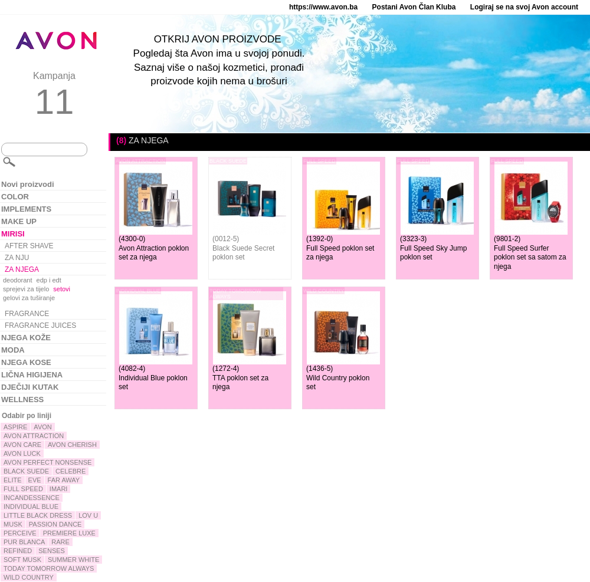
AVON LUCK (22, 453)
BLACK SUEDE (26, 471)
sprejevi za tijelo (26, 288)
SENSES (51, 550)
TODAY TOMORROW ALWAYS (49, 568)
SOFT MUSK (22, 559)
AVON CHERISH (72, 444)
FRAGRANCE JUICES (40, 325)
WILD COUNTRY (29, 577)
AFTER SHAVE (29, 246)
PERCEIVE (20, 533)
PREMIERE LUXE (69, 533)
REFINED (18, 550)
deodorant (17, 280)
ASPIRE (15, 426)
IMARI (59, 488)
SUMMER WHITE (73, 559)
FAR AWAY (64, 480)
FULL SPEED (23, 488)
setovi (61, 288)
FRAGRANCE (27, 314)
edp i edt (49, 280)
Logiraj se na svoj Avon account (524, 7)
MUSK (13, 524)
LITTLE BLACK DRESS (38, 515)
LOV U (88, 515)
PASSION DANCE (55, 524)
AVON (42, 426)
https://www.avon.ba (323, 7)
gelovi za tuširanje (29, 297)
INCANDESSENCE (32, 497)
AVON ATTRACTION (34, 435)
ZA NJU (17, 258)
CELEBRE (70, 471)
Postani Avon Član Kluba (414, 7)
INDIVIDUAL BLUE (31, 506)
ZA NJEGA (22, 269)
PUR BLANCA (24, 541)
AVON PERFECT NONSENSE (47, 462)
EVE (34, 480)
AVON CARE (22, 444)
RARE (60, 541)
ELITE (13, 480)
